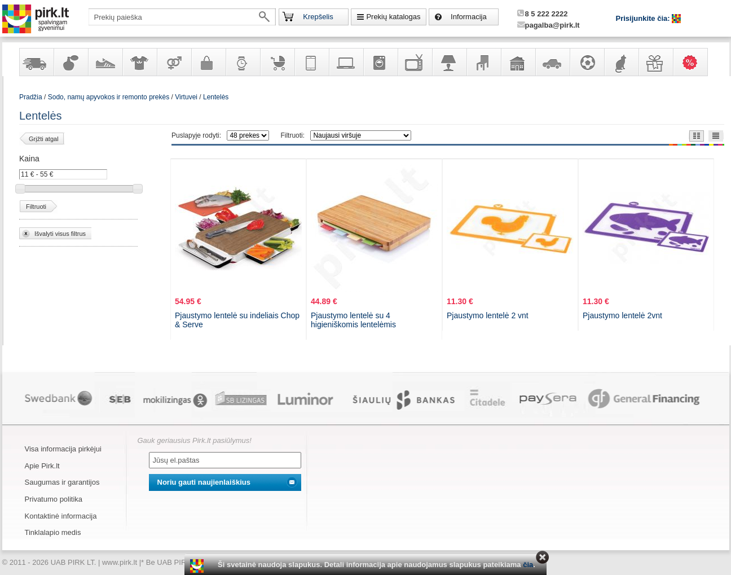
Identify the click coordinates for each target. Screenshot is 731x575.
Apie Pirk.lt (42, 466)
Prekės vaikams (277, 62)
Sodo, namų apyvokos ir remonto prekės (517, 62)
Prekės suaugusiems (173, 62)
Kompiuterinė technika (345, 62)
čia (528, 564)
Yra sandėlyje (36, 62)
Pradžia (30, 97)
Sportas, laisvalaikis (586, 62)
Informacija (469, 16)
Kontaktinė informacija (61, 516)
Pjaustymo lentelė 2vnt (622, 315)
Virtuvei (186, 97)
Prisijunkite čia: (644, 18)
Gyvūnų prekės (621, 62)
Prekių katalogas (393, 16)
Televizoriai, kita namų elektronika (414, 62)
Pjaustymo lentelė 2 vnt (488, 315)
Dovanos (655, 62)
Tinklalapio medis (53, 532)
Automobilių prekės (552, 62)
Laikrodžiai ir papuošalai (242, 62)
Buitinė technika (380, 62)
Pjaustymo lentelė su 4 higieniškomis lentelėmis (353, 320)
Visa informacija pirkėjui (63, 449)
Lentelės (215, 97)
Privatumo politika (54, 499)
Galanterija (208, 62)
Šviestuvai (449, 62)
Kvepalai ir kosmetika (70, 62)
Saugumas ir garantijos (62, 482)
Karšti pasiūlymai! (693, 62)
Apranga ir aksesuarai (139, 62)
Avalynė (105, 62)
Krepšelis (318, 16)
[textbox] (182, 16)
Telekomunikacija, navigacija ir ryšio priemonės (311, 62)
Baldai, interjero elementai (483, 62)
